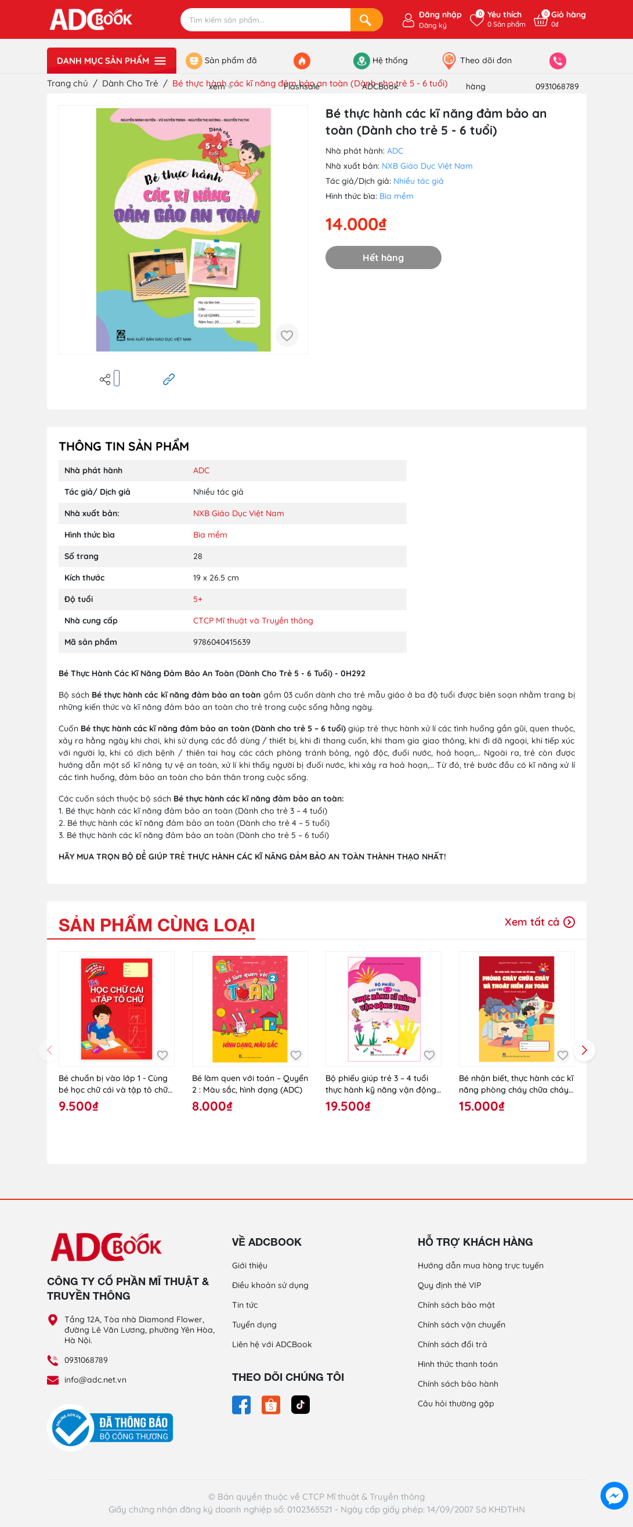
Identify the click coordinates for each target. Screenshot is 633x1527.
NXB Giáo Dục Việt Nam (427, 166)
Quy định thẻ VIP (449, 1285)
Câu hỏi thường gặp (456, 1403)
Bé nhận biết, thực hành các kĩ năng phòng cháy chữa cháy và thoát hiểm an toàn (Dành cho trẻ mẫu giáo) (516, 1084)
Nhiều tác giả (418, 181)
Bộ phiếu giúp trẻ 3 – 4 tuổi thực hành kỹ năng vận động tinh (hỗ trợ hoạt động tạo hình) (380, 1084)
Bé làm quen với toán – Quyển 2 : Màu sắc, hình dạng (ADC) (250, 1084)
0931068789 (86, 1360)
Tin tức (245, 1305)
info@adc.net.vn (95, 1379)
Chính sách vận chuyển (461, 1324)
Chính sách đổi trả (452, 1344)
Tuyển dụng (254, 1324)
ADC (395, 151)
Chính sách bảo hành (458, 1384)
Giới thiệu (249, 1265)
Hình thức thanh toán (458, 1364)
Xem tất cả (540, 921)
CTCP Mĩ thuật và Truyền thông (253, 620)
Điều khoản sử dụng (270, 1285)
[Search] (366, 19)
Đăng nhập (440, 14)
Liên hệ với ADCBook (272, 1344)
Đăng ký (433, 25)
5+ (197, 599)
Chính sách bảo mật (456, 1305)
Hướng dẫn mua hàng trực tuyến (481, 1265)
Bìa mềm (396, 196)
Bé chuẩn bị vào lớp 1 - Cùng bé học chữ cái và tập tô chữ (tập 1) (113, 1084)
